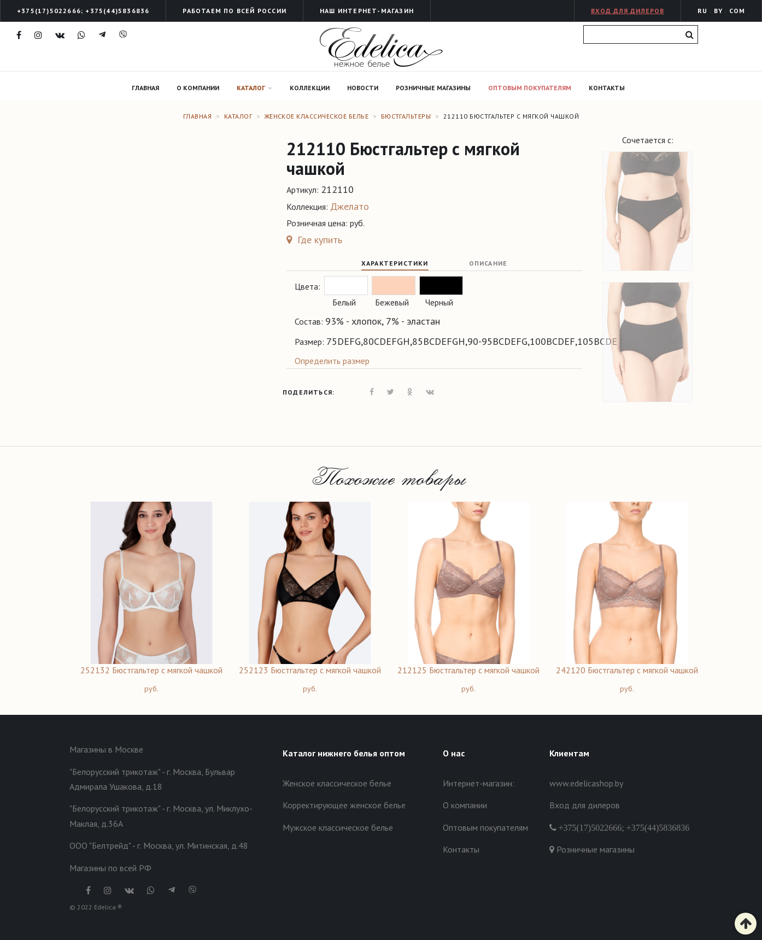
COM (737, 11)
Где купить (314, 239)
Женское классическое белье (316, 116)
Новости (362, 88)
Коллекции (310, 88)
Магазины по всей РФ (110, 867)
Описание (488, 263)
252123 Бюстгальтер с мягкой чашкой (310, 670)
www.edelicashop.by (586, 783)
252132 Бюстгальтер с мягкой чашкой (151, 670)
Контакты (607, 88)
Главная (145, 88)
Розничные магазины (433, 88)
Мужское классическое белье (338, 827)
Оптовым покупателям (529, 88)
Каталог (254, 88)
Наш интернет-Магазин (367, 11)
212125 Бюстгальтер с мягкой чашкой (468, 670)
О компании (198, 88)
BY (718, 11)
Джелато (349, 206)
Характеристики (395, 263)
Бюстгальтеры (406, 116)
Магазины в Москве (106, 749)
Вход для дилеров (627, 11)
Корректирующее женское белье (344, 805)
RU (702, 11)
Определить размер (332, 360)
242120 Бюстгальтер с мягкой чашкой (627, 670)
